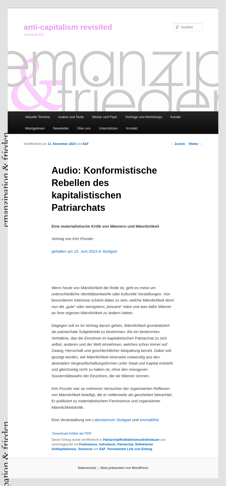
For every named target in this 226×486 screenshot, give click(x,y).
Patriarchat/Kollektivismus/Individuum (131, 440)
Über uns (84, 128)
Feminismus (88, 444)
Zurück (178, 144)
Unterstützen (108, 128)
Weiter (195, 144)
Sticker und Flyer (104, 117)
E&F (85, 144)
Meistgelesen (35, 128)
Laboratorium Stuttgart (112, 420)
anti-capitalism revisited (68, 27)
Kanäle (175, 117)
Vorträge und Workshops (143, 117)
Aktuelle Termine (37, 117)
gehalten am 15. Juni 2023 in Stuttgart (84, 251)
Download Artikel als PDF (72, 433)
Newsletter (61, 128)
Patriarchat (125, 444)
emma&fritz (149, 420)
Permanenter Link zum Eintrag (129, 449)
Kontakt (132, 128)
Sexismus (85, 449)
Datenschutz (87, 468)
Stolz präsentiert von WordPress (124, 468)
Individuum (107, 444)
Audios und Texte (71, 117)
